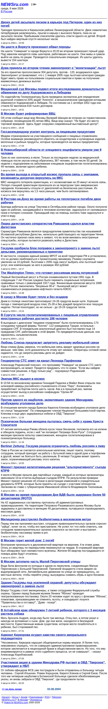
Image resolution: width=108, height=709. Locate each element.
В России (6, 11)
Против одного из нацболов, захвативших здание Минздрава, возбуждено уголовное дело (47, 401)
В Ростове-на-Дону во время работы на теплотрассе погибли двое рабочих (51, 200)
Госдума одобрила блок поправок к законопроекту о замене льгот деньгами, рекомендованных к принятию (50, 250)
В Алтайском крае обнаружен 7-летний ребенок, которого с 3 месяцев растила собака (53, 612)
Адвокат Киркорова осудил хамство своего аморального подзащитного (44, 636)
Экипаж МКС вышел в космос (23, 378)
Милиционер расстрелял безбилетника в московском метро (46, 519)
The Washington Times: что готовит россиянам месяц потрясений (49, 272)
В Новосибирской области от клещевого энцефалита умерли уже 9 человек (51, 151)
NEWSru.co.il (9, 699)
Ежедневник (36, 697)
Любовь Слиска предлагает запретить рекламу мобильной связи (50, 342)
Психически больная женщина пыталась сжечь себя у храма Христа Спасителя (52, 423)
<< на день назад (12, 689)
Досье (15, 697)
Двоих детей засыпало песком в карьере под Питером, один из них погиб (51, 24)
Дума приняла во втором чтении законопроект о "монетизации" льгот (53, 68)
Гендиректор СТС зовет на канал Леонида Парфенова (41, 360)
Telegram (57, 697)
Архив (24, 697)
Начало (6, 697)
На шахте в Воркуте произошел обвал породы (36, 47)
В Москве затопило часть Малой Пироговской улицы (40, 561)
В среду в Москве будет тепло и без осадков (34, 297)
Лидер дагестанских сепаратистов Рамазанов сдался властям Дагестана (47, 225)
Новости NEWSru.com (16, 702)
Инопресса (36, 699)
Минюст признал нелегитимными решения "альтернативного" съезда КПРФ (53, 468)
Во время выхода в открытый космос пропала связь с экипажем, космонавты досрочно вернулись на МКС (50, 176)
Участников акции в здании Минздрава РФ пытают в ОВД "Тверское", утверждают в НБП (53, 664)
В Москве (23, 699)
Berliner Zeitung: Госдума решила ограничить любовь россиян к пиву (53, 446)
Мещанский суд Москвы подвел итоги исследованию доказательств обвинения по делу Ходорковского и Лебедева (52, 90)
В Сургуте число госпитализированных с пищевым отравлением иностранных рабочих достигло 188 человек (50, 316)
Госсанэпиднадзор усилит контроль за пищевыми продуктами (48, 131)
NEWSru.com (15, 4)
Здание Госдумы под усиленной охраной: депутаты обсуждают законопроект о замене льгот (48, 584)
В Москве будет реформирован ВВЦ (28, 113)
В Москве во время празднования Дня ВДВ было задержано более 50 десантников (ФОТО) (53, 496)
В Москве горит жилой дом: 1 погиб (27, 540)
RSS (47, 697)
